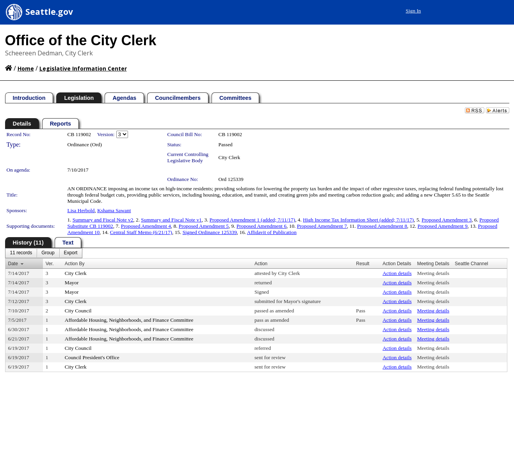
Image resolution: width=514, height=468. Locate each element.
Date (13, 263)
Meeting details (433, 273)
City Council (78, 311)
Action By (75, 263)
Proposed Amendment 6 (261, 226)
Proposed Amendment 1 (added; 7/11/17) (252, 220)
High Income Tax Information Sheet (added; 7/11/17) (358, 220)
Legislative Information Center (83, 68)
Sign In (413, 11)
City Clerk (229, 157)
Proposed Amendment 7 (322, 226)
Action (260, 263)
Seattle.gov (49, 11)
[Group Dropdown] (48, 253)
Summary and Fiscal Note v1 (171, 220)
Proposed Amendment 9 (443, 226)
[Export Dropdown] (70, 253)
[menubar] (44, 253)
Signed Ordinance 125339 (210, 232)
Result (362, 263)
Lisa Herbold (81, 210)
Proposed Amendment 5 (204, 226)
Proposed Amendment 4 (146, 226)
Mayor (72, 282)
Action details (396, 273)
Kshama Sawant (114, 210)
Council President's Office (92, 357)
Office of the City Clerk (81, 40)
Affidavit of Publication (272, 232)
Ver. (50, 263)
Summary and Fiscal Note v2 (103, 220)
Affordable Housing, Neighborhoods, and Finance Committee (129, 320)
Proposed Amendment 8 (382, 226)
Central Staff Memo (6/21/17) (141, 232)
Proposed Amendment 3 (446, 220)
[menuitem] (21, 253)
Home (26, 68)
